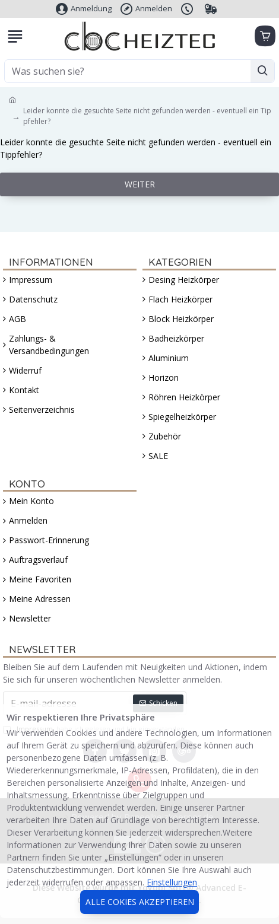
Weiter (140, 184)
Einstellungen (172, 882)
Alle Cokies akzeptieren (139, 901)
